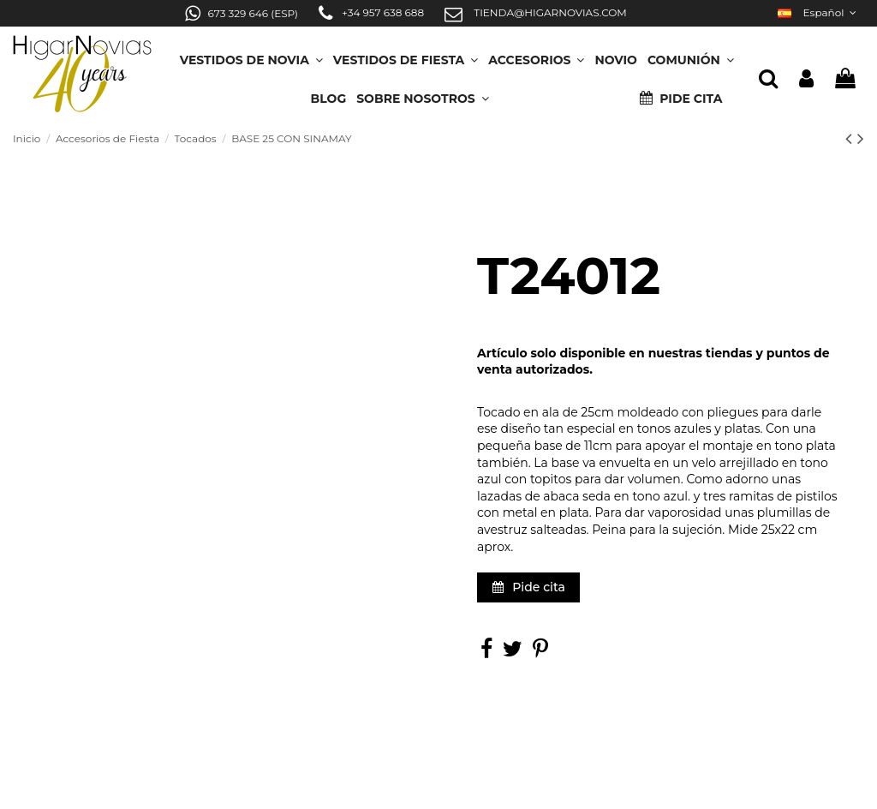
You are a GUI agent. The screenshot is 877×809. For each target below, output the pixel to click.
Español (819, 12)
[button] (422, 93)
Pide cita (528, 587)
